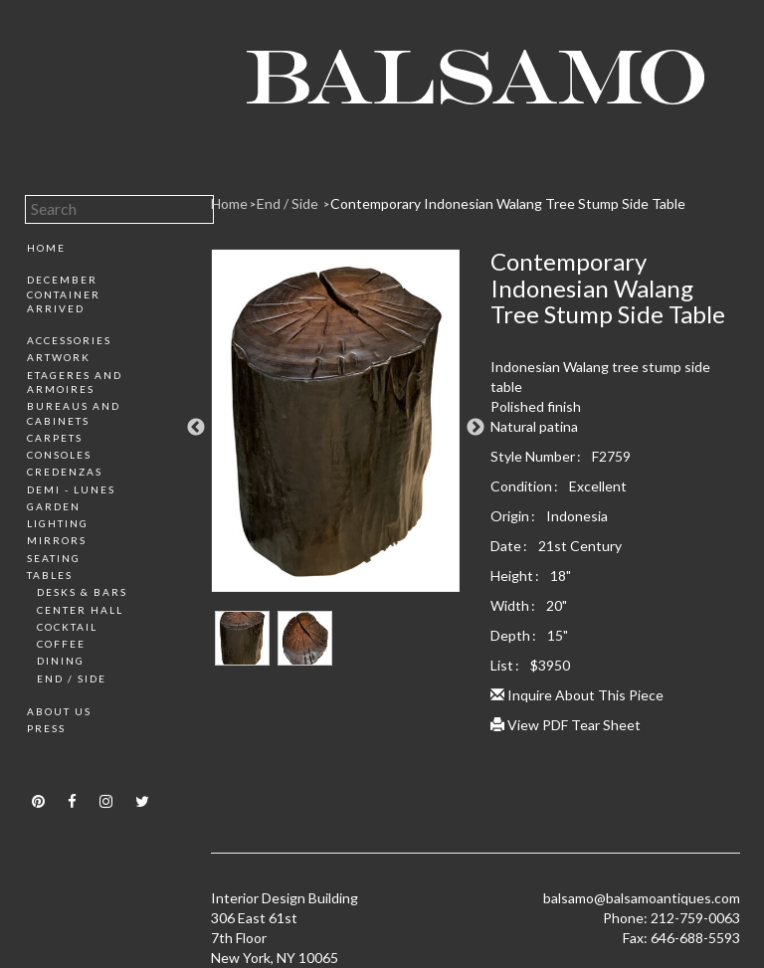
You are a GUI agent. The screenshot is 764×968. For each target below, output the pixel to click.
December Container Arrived (63, 294)
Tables (50, 575)
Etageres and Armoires (74, 382)
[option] (336, 428)
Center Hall (80, 610)
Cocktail (67, 627)
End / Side (71, 678)
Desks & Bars (82, 592)
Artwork (59, 357)
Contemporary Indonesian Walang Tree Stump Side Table (507, 203)
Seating (54, 558)
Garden (54, 506)
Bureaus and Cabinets (73, 413)
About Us (59, 711)
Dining (61, 661)
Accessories (69, 340)
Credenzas (64, 472)
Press (46, 728)
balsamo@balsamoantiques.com (641, 897)
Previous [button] (196, 428)
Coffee (61, 644)
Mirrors (57, 540)
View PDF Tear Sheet (565, 724)
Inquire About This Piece (577, 694)
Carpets (55, 438)
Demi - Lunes (71, 489)
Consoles (59, 455)
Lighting (58, 523)
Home (46, 248)
